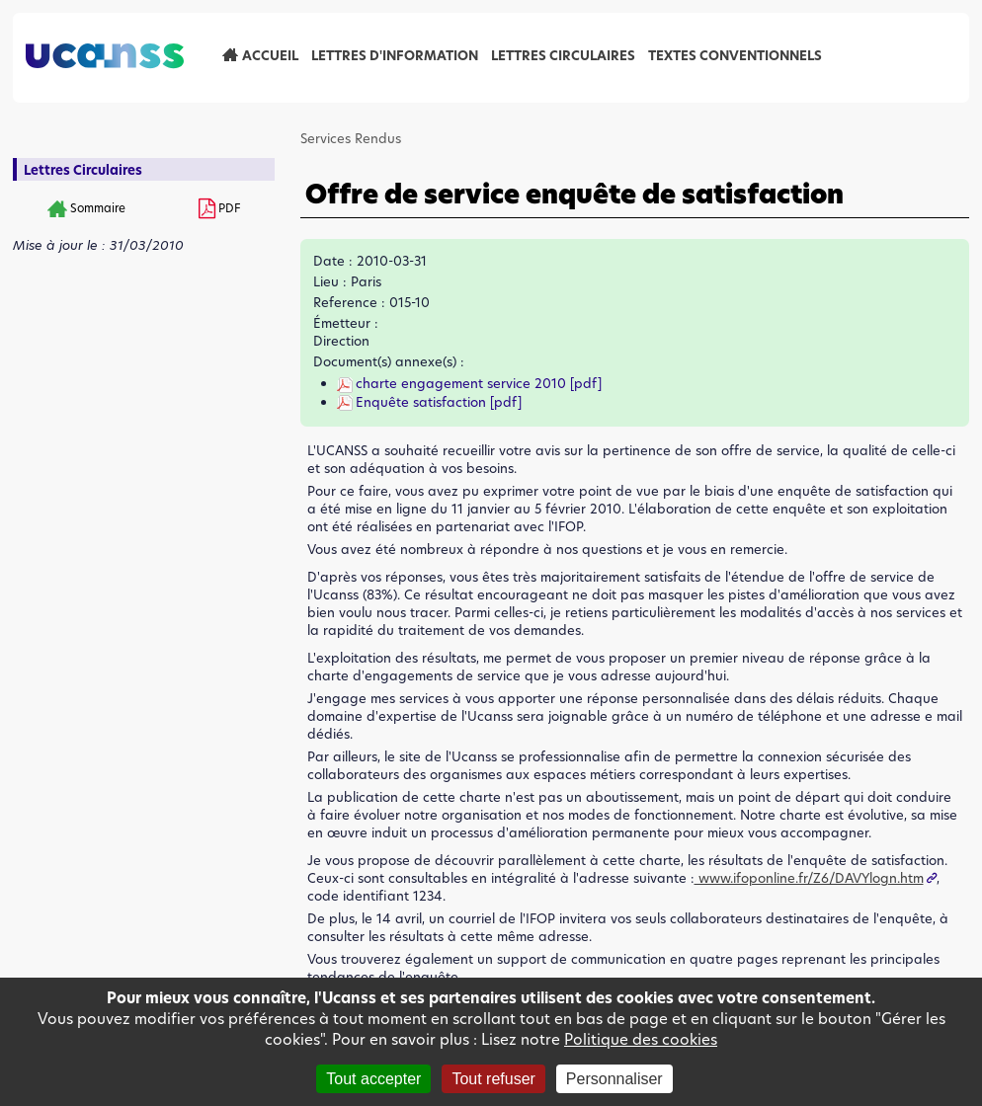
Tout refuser (492, 1078)
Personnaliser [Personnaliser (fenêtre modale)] (614, 1078)
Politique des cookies (640, 1039)
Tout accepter (373, 1078)
